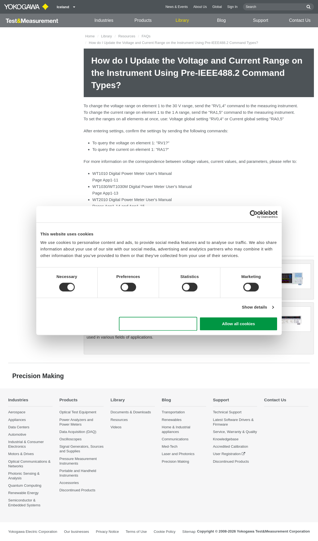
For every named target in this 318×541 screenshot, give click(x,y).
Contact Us (300, 20)
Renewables (172, 420)
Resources (126, 36)
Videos (115, 427)
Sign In (232, 7)
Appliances (17, 420)
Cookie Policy (164, 532)
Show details (254, 307)
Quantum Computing (24, 485)
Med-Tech (170, 446)
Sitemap (188, 532)
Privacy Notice (107, 532)
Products (143, 20)
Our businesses (76, 532)
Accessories (69, 483)
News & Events (177, 7)
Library (182, 20)
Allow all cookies (238, 323)
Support (260, 20)
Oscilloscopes (70, 439)
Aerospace (16, 412)
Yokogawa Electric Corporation (32, 532)
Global (217, 7)
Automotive (17, 434)
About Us (200, 7)
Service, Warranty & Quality (235, 432)
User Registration (227, 454)
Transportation (173, 412)
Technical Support (227, 412)
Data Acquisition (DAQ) (78, 432)
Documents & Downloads (130, 412)
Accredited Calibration (230, 446)
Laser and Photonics (178, 454)
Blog (221, 20)
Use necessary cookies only (158, 323)
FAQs (146, 36)
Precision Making (175, 461)
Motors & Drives (21, 454)
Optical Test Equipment (77, 412)
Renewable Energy (23, 493)
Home (90, 36)
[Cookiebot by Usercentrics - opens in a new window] (254, 214)
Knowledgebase (226, 439)
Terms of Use (136, 532)
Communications (175, 439)
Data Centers (18, 427)
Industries (103, 20)
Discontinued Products (77, 490)
